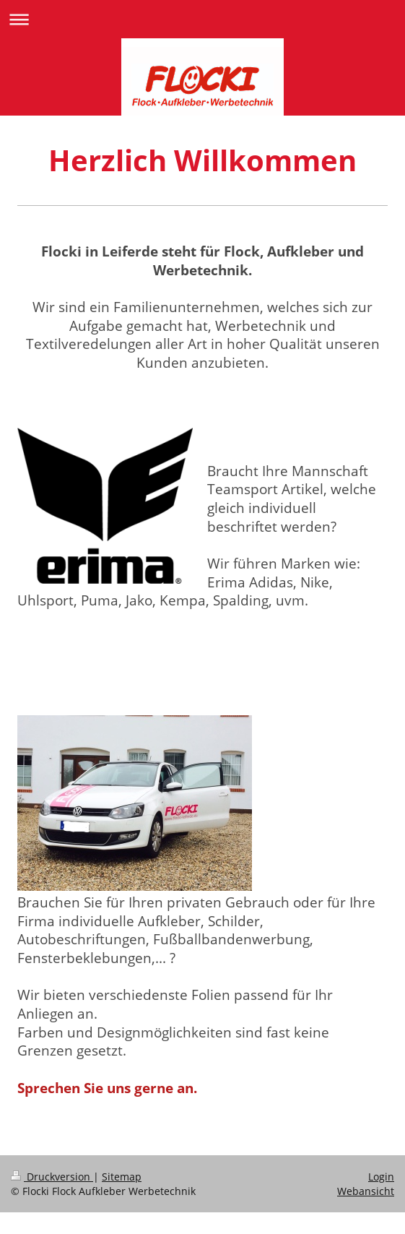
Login (381, 1176)
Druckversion (52, 1176)
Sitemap (121, 1176)
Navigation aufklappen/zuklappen (202, 19)
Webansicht (365, 1191)
